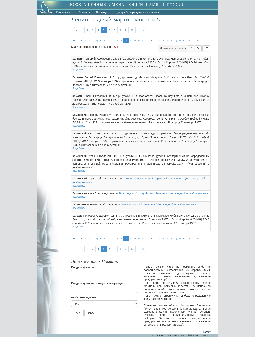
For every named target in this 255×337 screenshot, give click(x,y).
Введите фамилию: (84, 267)
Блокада (103, 12)
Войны (84, 12)
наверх (207, 332)
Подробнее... (79, 69)
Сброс (91, 312)
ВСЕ (75, 40)
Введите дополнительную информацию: (98, 283)
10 (132, 30)
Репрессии (64, 12)
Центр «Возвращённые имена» (137, 12)
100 (206, 48)
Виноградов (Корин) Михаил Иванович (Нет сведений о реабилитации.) (163, 193)
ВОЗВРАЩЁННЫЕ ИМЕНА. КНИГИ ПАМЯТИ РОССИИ (127, 4)
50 (198, 48)
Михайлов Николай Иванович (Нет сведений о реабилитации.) (157, 204)
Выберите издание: (84, 297)
